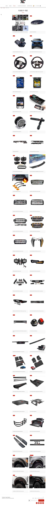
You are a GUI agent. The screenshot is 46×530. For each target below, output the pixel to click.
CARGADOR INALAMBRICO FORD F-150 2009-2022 (37, 119)
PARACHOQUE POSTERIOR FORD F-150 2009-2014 (20, 366)
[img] (20, 25)
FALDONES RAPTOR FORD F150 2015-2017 (36, 492)
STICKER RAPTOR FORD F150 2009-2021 (36, 159)
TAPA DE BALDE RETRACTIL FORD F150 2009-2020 (20, 430)
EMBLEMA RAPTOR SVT (16, 159)
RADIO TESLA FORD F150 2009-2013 (18, 97)
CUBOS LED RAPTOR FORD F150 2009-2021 (20, 302)
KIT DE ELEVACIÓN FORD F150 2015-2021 (19, 179)
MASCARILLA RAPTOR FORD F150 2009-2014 (20, 221)
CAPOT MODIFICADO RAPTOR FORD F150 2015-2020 (36, 56)
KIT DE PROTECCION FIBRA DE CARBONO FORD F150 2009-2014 (19, 35)
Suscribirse (41, 524)
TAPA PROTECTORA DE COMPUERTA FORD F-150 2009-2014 (37, 366)
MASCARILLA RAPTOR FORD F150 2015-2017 (37, 221)
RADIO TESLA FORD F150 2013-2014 (35, 97)
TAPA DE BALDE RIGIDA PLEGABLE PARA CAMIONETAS (36, 409)
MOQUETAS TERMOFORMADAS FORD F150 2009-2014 (20, 388)
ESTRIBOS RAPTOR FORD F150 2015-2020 (19, 471)
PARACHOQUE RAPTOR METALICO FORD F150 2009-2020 (37, 303)
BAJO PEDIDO (32, 476)
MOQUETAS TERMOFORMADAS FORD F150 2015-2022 (37, 388)
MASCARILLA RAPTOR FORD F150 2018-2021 (20, 241)
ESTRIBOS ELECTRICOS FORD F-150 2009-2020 (36, 472)
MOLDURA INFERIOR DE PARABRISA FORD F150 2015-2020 (36, 180)
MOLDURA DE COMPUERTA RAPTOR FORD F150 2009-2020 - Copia (20, 345)
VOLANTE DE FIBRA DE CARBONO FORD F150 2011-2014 (20, 77)
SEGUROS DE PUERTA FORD (34, 139)
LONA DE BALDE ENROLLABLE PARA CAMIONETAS (18, 409)
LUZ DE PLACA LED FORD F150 (35, 344)
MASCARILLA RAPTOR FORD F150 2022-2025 (20, 261)
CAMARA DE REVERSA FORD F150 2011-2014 (20, 55)
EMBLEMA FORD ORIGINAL (34, 34)
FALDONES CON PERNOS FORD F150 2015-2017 (19, 514)
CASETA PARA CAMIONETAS (34, 429)
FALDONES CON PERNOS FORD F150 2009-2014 (20, 493)
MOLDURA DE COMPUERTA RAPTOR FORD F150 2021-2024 (37, 324)
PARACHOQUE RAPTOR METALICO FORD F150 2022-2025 (20, 324)
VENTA (14, 39)
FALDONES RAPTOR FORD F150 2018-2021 (36, 513)
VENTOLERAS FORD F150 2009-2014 (19, 139)
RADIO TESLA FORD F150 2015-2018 (18, 118)
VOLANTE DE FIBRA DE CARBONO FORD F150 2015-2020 (37, 77)
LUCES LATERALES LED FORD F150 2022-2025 (37, 261)
